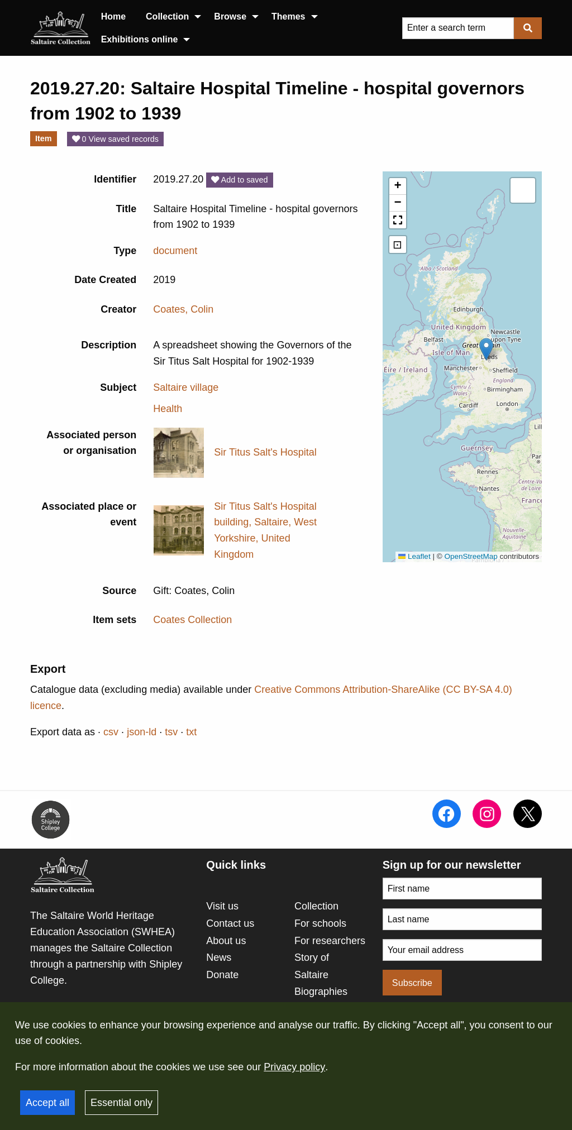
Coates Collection (192, 619)
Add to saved (239, 179)
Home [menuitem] (113, 16)
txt (191, 732)
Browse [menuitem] (230, 16)
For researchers (329, 940)
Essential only (121, 1102)
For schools (320, 923)
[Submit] (528, 28)
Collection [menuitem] (167, 16)
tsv (171, 732)
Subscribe (412, 983)
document (175, 250)
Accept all (47, 1102)
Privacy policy (294, 1066)
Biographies (320, 991)
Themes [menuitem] (288, 16)
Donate (222, 974)
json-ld (141, 732)
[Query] (458, 28)
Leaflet (414, 556)
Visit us (222, 906)
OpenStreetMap (470, 556)
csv (110, 732)
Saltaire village (185, 387)
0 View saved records (115, 139)
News (218, 957)
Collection (316, 906)
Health (167, 408)
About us (226, 940)
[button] (486, 349)
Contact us (230, 923)
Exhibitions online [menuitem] (139, 39)
